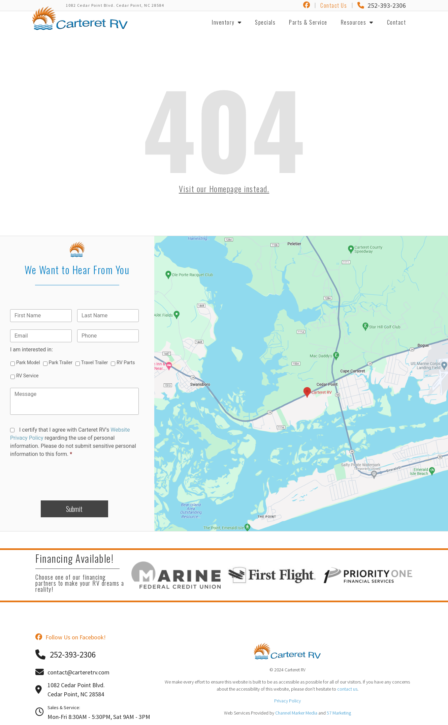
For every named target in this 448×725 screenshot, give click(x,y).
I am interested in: (31, 349)
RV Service (27, 375)
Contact (396, 22)
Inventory (227, 22)
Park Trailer (60, 362)
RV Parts (126, 362)
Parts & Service (308, 22)
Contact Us (333, 5)
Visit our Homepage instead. (224, 188)
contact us (347, 689)
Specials (265, 22)
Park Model (28, 362)
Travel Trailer (94, 362)
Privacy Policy (287, 701)
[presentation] (74, 476)
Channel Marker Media (296, 713)
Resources (357, 22)
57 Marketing (339, 713)
